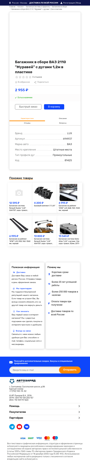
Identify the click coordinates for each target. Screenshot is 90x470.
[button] (18, 3)
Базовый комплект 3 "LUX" (44, 206)
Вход (78, 3)
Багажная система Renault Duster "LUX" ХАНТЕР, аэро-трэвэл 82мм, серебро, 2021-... (43, 241)
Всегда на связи (23, 331)
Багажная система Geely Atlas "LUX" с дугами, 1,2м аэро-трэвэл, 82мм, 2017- (69, 241)
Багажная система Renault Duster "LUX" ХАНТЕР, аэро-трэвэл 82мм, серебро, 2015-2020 (20, 208)
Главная (12, 7)
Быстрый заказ (28, 107)
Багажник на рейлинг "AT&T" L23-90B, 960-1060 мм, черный (19, 241)
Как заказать (22, 311)
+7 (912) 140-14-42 (17, 391)
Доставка (20, 272)
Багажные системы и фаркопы (38, 7)
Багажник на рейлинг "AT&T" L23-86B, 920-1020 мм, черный (69, 208)
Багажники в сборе (59, 7)
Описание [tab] (63, 118)
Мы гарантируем (24, 288)
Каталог (21, 7)
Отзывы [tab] (27, 123)
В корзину (55, 107)
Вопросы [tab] (62, 123)
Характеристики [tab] (27, 118)
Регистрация (69, 3)
